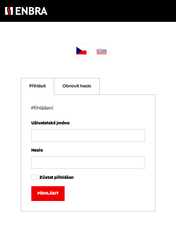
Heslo (37, 150)
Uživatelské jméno (50, 123)
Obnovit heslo (77, 86)
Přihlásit (37, 86)
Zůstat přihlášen (56, 177)
